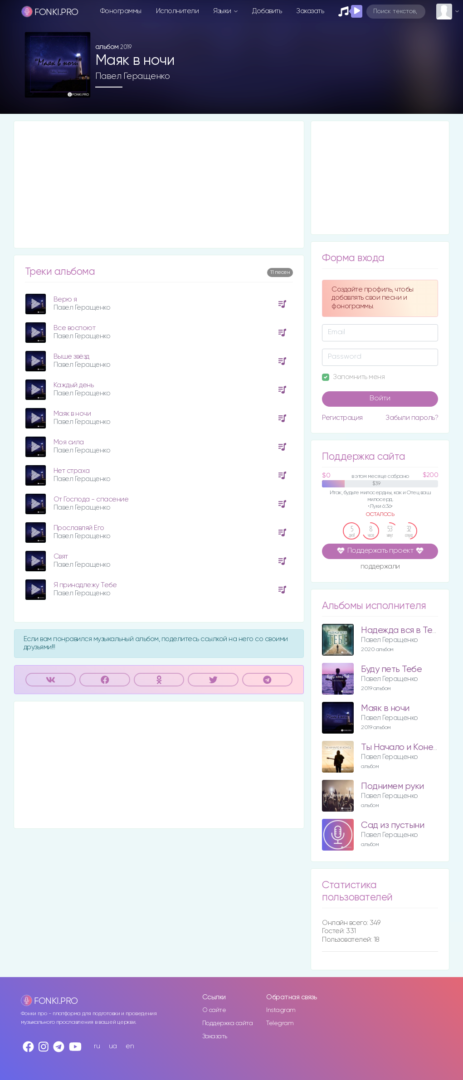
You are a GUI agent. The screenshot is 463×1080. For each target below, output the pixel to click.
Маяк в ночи (72, 413)
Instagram (281, 1010)
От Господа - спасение (91, 499)
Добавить (267, 11)
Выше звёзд (71, 356)
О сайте (214, 1010)
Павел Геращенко (132, 76)
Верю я (65, 299)
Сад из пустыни (392, 825)
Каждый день (74, 385)
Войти (380, 398)
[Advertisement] (159, 184)
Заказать (310, 11)
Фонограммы (120, 11)
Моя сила (69, 442)
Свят (61, 556)
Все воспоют (75, 328)
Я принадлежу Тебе (85, 585)
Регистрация (342, 417)
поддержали (380, 567)
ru (97, 1046)
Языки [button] (223, 11)
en (130, 1046)
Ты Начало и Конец (400, 747)
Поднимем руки (392, 786)
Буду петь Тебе (391, 669)
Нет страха (72, 470)
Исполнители (177, 11)
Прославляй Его (79, 528)
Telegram (279, 1023)
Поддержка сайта (227, 1023)
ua (113, 1046)
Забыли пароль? (411, 417)
